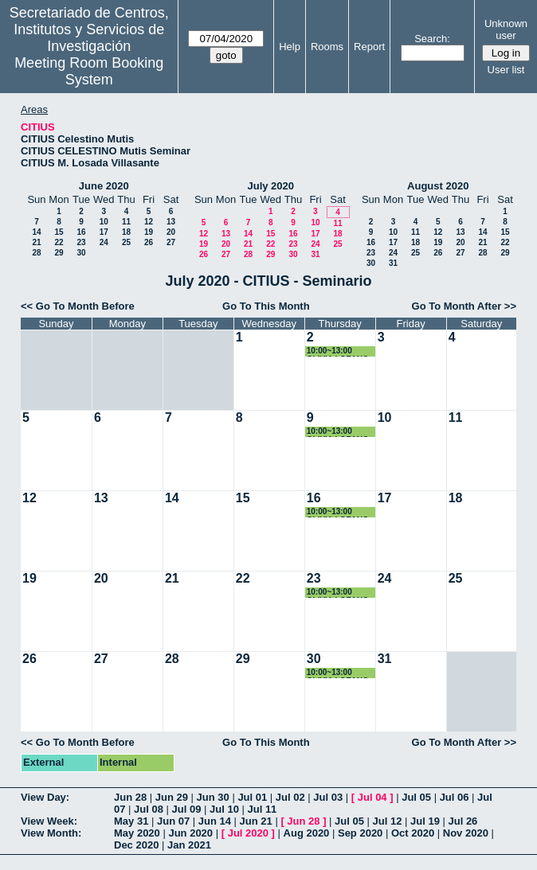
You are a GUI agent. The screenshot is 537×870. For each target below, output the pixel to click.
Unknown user (505, 29)
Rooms (327, 47)
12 (148, 221)
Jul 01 (252, 797)
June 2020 (104, 186)
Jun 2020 (190, 833)
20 (171, 232)
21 (36, 242)
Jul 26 (462, 821)
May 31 (131, 821)
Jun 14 (214, 821)
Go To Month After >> (464, 306)
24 (104, 242)
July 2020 (270, 186)
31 (315, 254)
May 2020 (137, 833)
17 (104, 232)
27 (171, 242)
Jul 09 (187, 809)
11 (126, 221)
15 (58, 232)
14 (36, 232)
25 (126, 242)
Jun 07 (173, 821)
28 (36, 252)
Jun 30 (213, 797)
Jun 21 (256, 821)
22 (58, 242)
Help (289, 47)
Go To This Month (266, 306)
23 (80, 242)
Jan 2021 (189, 845)
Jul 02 (290, 797)
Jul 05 (416, 797)
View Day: (45, 797)
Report (369, 47)
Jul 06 (454, 797)
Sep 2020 (360, 833)
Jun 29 (171, 797)
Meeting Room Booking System (88, 71)
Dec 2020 (136, 845)
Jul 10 (224, 809)
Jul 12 (387, 821)
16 (80, 232)
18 (126, 232)
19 (148, 232)
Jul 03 (328, 797)
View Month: (51, 833)
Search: (432, 39)
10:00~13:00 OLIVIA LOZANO (338, 351)
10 (104, 221)
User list (506, 70)
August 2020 (437, 186)
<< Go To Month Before (78, 306)
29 (58, 252)
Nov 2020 (465, 833)
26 (148, 242)
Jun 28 (130, 797)
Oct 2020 (412, 833)
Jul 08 (148, 809)
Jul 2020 (248, 833)
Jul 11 (261, 809)
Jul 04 (372, 797)
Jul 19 (425, 821)
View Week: (49, 821)
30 (80, 252)
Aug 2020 (307, 833)
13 (171, 221)
